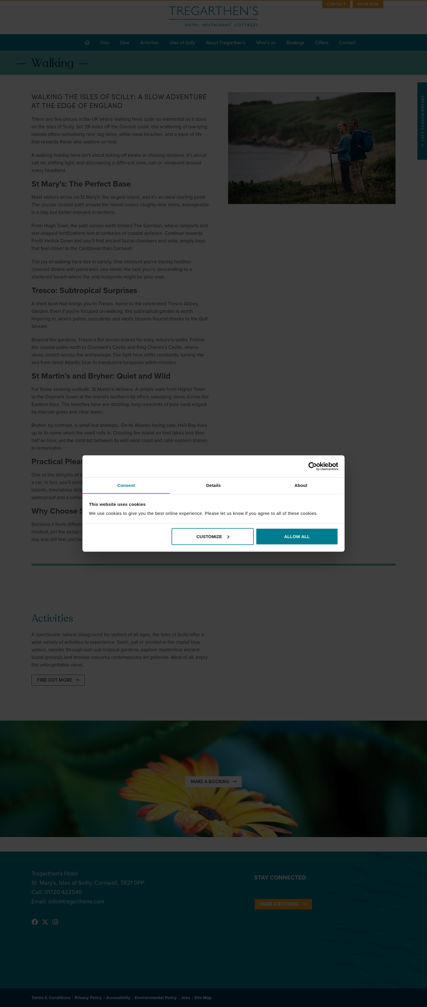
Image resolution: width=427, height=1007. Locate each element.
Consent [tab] (126, 485)
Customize (213, 536)
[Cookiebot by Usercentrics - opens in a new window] (312, 466)
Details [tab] (213, 485)
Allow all (297, 536)
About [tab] (300, 485)
